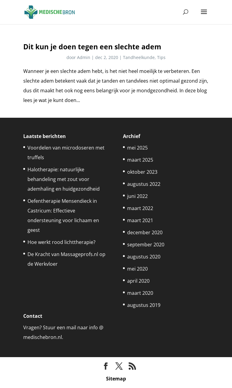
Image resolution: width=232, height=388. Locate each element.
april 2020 (138, 281)
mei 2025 (137, 147)
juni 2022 (137, 196)
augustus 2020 (143, 256)
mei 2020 (137, 268)
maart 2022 (140, 208)
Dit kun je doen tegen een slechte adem (92, 46)
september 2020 (145, 244)
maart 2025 (140, 159)
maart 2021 (140, 220)
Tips (161, 57)
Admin (83, 57)
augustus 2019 (143, 305)
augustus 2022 (143, 184)
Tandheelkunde (139, 57)
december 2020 (145, 232)
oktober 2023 (142, 172)
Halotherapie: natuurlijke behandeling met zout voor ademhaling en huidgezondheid (63, 179)
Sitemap (116, 378)
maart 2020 (140, 293)
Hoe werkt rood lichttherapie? (61, 242)
